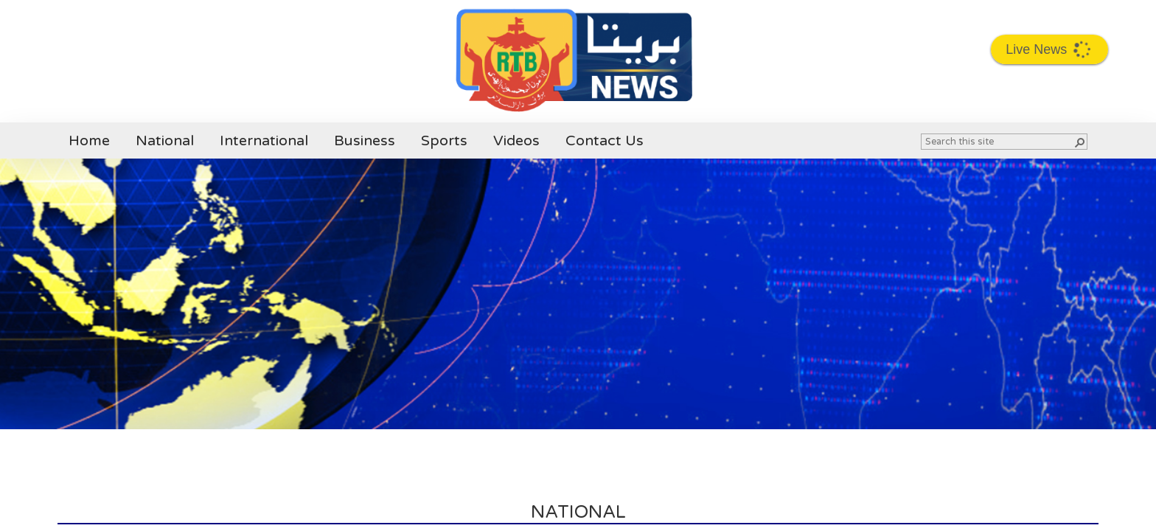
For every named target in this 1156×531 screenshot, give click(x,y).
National (165, 140)
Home (89, 140)
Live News (1050, 49)
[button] (1079, 141)
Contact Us (604, 140)
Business (364, 140)
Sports (444, 140)
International (264, 140)
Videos (516, 140)
